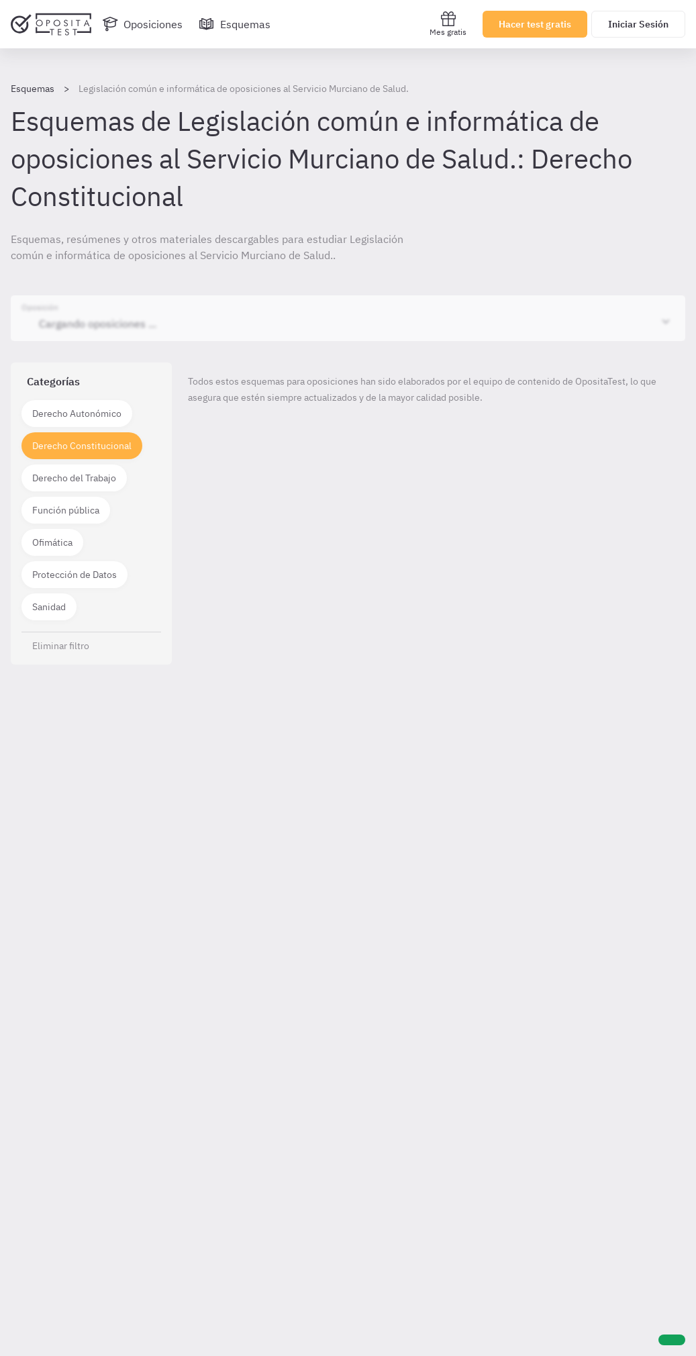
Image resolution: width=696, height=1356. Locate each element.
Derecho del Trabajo (74, 478)
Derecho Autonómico (76, 413)
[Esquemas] (235, 24)
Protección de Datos (74, 575)
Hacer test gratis (535, 24)
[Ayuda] (671, 1340)
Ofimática (52, 542)
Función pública (65, 510)
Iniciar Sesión (638, 24)
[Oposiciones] (142, 24)
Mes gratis (448, 24)
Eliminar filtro (60, 646)
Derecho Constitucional (82, 446)
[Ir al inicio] (51, 24)
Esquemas (32, 89)
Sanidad (49, 607)
